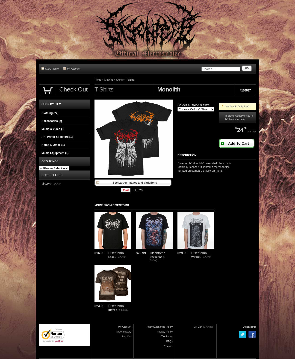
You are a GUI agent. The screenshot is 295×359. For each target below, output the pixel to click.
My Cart (198, 326)
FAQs (169, 341)
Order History (123, 331)
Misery (45, 183)
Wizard (195, 257)
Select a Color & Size (193, 105)
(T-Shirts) (120, 257)
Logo (111, 257)
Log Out (126, 336)
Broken (112, 309)
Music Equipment (54, 153)
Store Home (50, 68)
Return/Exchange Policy (159, 326)
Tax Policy (167, 336)
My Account (71, 68)
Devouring (156, 257)
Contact (168, 346)
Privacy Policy (165, 331)
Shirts (119, 79)
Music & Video (53, 129)
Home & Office (53, 145)
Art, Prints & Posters (57, 136)
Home (97, 79)
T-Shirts (129, 79)
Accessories (51, 121)
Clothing (108, 79)
